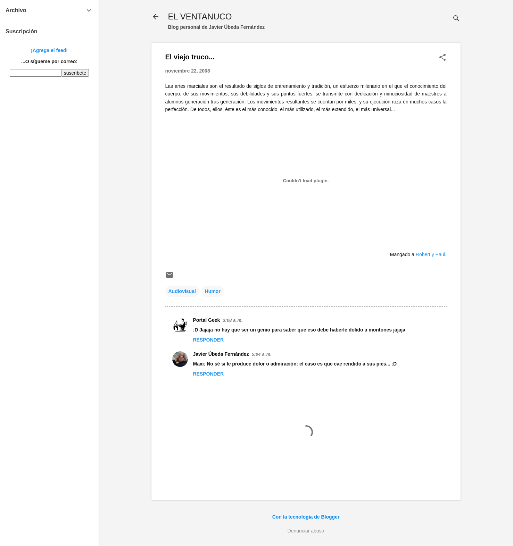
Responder (208, 340)
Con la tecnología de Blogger (306, 517)
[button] (442, 57)
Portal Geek (206, 320)
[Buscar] (456, 19)
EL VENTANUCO (200, 16)
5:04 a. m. (262, 354)
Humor (213, 291)
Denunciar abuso (306, 531)
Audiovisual (182, 291)
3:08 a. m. (232, 320)
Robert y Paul (430, 254)
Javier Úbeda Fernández (221, 354)
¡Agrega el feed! (49, 50)
